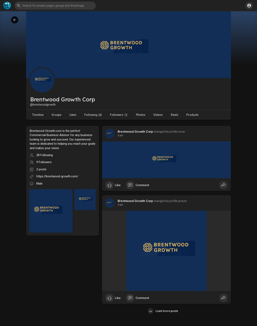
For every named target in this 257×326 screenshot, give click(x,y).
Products (192, 114)
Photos (140, 114)
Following (93, 115)
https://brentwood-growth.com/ (57, 176)
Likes (72, 114)
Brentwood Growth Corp (135, 131)
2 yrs (120, 135)
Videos (158, 114)
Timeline (38, 114)
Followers (119, 115)
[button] (55, 6)
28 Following (44, 155)
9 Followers (44, 162)
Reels (174, 114)
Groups (56, 114)
